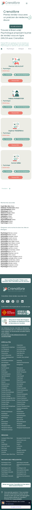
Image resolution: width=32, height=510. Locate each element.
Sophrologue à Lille (6, 468)
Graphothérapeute (5, 374)
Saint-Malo (10, 241)
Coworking (19, 360)
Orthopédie (19, 386)
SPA (2, 419)
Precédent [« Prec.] (6, 189)
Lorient (9, 238)
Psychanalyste (20, 411)
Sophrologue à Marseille (22, 462)
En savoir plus (10, 504)
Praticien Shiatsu (21, 404)
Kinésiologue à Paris (6, 470)
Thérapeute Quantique (6, 429)
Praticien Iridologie (5, 396)
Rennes (9, 233)
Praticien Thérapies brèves (23, 406)
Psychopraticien (5, 415)
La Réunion (19, 446)
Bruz (8, 251)
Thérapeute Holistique (6, 427)
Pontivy (9, 266)
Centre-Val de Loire (21, 440)
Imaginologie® (20, 376)
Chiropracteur (4, 353)
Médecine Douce (5, 384)
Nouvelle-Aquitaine (21, 450)
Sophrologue (4, 423)
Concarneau (10, 250)
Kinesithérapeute (5, 380)
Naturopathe (20, 384)
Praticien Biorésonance (22, 390)
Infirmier (3, 378)
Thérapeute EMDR (21, 425)
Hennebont (10, 261)
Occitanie (3, 452)
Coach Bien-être (20, 353)
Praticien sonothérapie (6, 411)
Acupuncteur (20, 345)
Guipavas (9, 265)
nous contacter (17, 499)
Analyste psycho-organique (8, 347)
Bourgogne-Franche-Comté (23, 438)
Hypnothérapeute (5, 376)
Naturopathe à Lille (21, 472)
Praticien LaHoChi (21, 396)
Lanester (9, 245)
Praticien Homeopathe (22, 394)
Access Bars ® (4, 345)
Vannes (9, 239)
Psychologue (10, 49)
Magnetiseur (20, 380)
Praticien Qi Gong (21, 402)
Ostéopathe (4, 388)
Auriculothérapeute (21, 349)
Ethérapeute (20, 368)
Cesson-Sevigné (11, 256)
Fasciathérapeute (21, 370)
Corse (2, 442)
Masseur (3, 382)
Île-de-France (20, 454)
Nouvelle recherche (16, 26)
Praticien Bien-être (5, 390)
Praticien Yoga (4, 408)
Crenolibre (4, 296)
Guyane (18, 444)
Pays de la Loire (20, 452)
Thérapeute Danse (5, 425)
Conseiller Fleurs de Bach (23, 357)
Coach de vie (20, 355)
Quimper (9, 236)
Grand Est (19, 442)
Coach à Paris (4, 474)
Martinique (4, 448)
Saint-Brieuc (10, 243)
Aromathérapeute (21, 347)
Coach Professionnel (6, 355)
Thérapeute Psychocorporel (23, 427)
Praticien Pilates (5, 402)
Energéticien (20, 364)
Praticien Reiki (4, 404)
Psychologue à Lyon (21, 474)
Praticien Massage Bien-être (8, 398)
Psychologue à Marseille (7, 472)
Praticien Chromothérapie (7, 392)
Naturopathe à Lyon (6, 464)
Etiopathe (3, 370)
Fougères (9, 246)
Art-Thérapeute (5, 349)
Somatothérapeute (21, 421)
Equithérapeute (5, 368)
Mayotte (19, 448)
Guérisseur (19, 374)
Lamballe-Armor (11, 258)
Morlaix (9, 263)
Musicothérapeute (21, 382)
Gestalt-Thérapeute (21, 372)
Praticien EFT (20, 392)
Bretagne (21, 49)
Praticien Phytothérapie (22, 400)
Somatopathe (4, 421)
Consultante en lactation (7, 360)
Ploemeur (9, 253)
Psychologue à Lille (21, 468)
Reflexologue (4, 417)
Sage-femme (20, 419)
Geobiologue (4, 372)
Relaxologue (20, 417)
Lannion (9, 248)
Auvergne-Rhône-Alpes (7, 438)
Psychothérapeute (21, 415)
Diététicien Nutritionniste (23, 362)
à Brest (7, 206)
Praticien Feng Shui (6, 394)
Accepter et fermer (16, 507)
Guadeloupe (4, 444)
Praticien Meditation (22, 398)
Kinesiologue (20, 378)
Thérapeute (19, 423)
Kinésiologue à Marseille (7, 476)
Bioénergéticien (5, 351)
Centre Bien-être (21, 351)
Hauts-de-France (5, 446)
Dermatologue (4, 362)
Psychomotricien (21, 413)
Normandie (4, 450)
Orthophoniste (4, 386)
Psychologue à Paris (6, 462)
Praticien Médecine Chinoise (8, 400)
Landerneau (10, 260)
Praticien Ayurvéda (21, 388)
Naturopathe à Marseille (23, 470)
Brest (29, 49)
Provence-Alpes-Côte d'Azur (8, 454)
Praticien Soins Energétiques (8, 406)
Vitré (8, 255)
